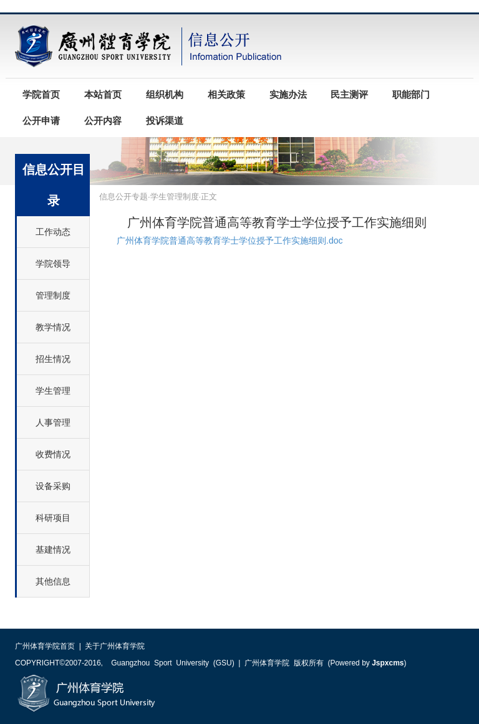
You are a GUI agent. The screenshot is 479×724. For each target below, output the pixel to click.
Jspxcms (388, 663)
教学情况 (53, 327)
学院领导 (53, 264)
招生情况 (53, 359)
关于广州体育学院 (115, 646)
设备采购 (53, 486)
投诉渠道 (164, 121)
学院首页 (41, 95)
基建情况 (53, 550)
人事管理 (53, 422)
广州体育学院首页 (45, 646)
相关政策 (226, 95)
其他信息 (53, 581)
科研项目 (53, 518)
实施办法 (288, 95)
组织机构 (164, 95)
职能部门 (411, 95)
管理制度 (53, 295)
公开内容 (103, 121)
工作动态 (53, 232)
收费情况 (53, 454)
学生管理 (53, 391)
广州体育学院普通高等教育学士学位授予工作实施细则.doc (229, 240)
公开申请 (41, 121)
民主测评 (349, 95)
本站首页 (103, 95)
